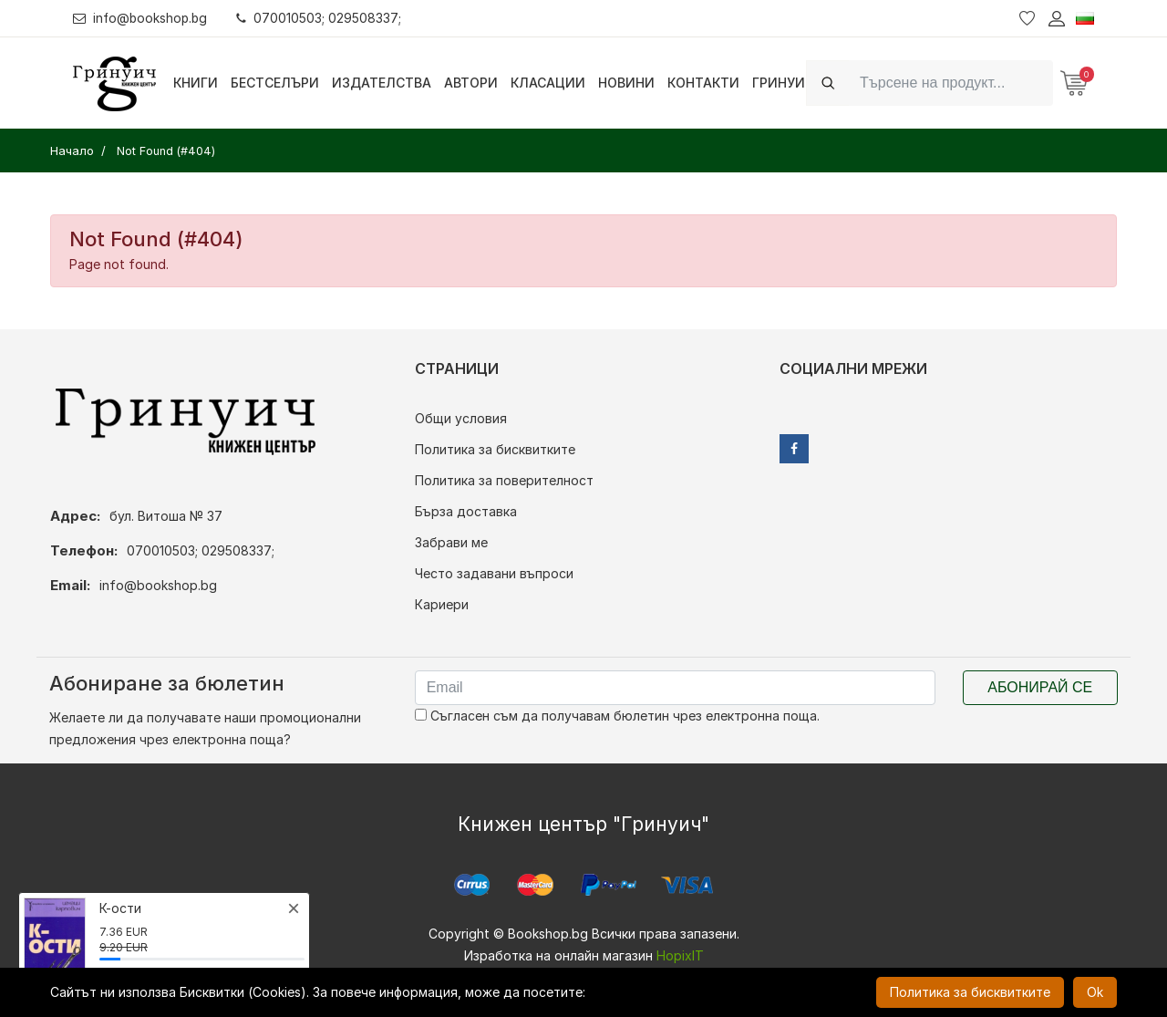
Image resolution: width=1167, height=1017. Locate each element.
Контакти (703, 82)
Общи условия (461, 418)
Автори (471, 82)
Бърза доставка (466, 511)
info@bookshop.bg (142, 18)
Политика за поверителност (504, 480)
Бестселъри (275, 82)
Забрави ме (451, 542)
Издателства (381, 82)
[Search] (951, 82)
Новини (626, 82)
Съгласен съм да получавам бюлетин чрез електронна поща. (617, 715)
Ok (1095, 992)
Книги (195, 82)
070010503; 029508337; (322, 18)
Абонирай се (1039, 687)
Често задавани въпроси (494, 573)
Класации (548, 82)
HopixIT (680, 955)
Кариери (442, 604)
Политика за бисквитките (495, 449)
